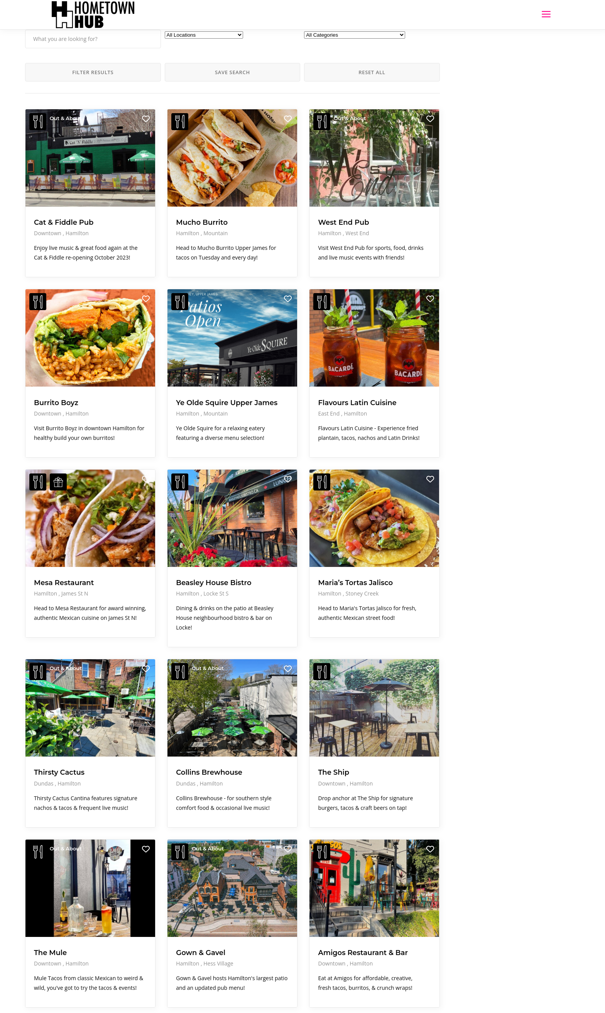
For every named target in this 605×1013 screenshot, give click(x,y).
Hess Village (177, 884)
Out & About (66, 118)
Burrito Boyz (56, 360)
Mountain (174, 202)
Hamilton (77, 202)
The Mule (50, 873)
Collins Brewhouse (168, 714)
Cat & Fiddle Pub (63, 191)
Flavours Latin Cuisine (261, 364)
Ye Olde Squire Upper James (161, 364)
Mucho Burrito (161, 191)
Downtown (48, 202)
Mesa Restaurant (64, 537)
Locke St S (175, 556)
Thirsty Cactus (59, 714)
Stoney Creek (279, 556)
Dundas (44, 725)
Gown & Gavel (159, 873)
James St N (74, 548)
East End (247, 379)
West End (275, 202)
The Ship (251, 714)
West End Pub (261, 191)
